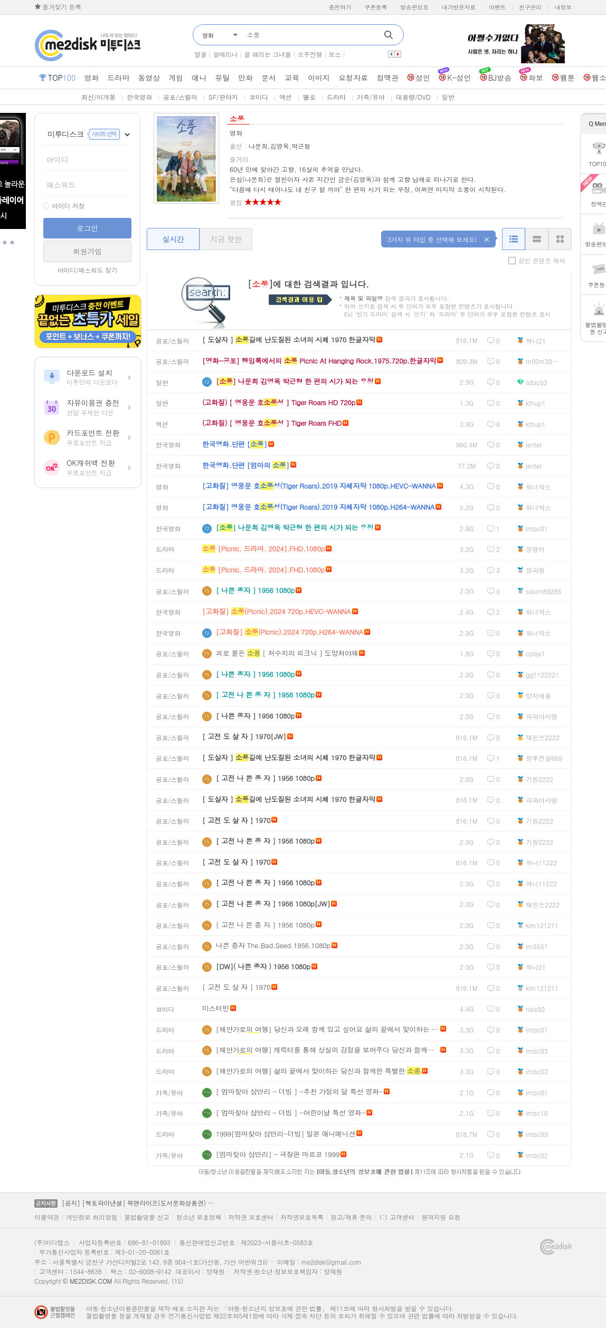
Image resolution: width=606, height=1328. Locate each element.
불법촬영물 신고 (146, 1217)
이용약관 (46, 1217)
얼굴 (200, 54)
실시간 (173, 239)
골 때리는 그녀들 (267, 54)
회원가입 (87, 251)
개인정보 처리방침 (91, 1217)
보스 (334, 54)
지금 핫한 (225, 239)
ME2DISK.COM (91, 1280)
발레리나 (225, 54)
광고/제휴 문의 (351, 1217)
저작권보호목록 (302, 1217)
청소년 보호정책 (199, 1217)
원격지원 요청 (440, 1217)
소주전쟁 (310, 54)
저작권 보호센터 (250, 1217)
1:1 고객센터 (396, 1217)
